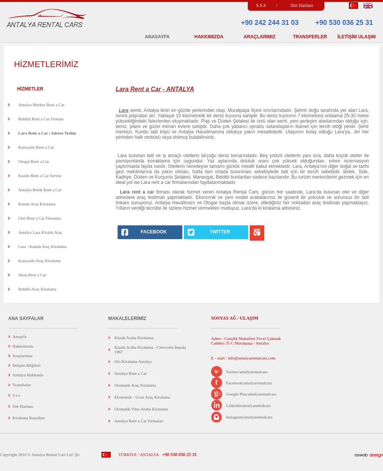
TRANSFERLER (310, 36)
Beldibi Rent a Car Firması (41, 119)
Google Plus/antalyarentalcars (251, 394)
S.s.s (16, 395)
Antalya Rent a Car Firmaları (139, 420)
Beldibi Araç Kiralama (37, 289)
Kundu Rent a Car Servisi (40, 175)
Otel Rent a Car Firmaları (39, 218)
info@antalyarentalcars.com (251, 358)
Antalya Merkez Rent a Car (41, 104)
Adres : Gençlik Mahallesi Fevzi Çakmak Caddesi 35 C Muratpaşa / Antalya (246, 340)
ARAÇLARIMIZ (259, 36)
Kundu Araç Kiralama (37, 204)
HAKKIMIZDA (209, 36)
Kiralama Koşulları (29, 417)
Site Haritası (301, 5)
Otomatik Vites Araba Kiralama (141, 409)
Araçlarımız (23, 355)
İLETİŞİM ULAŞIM (356, 36)
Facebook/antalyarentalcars (249, 383)
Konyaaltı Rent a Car (36, 147)
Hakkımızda (23, 346)
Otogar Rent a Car (33, 161)
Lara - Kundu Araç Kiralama (42, 246)
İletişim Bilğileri (27, 365)
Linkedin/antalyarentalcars (248, 405)
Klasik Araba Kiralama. (134, 337)
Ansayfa (20, 336)
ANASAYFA (157, 36)
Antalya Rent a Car (131, 373)
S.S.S (261, 5)
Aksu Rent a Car (32, 274)
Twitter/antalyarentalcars (247, 371)
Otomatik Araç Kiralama (135, 385)
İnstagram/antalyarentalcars (249, 417)
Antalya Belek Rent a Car (40, 189)
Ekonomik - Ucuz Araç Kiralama (142, 397)
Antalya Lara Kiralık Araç (40, 232)
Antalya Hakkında (28, 375)
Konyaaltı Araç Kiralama (39, 260)
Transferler (22, 384)
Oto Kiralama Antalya (133, 361)
